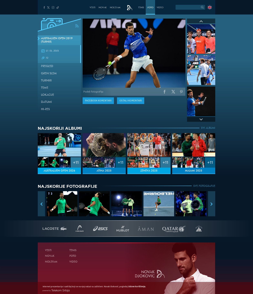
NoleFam (115, 7)
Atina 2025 (104, 171)
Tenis (141, 7)
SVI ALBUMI (208, 128)
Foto (150, 7)
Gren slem (49, 73)
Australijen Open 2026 (59, 171)
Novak (103, 7)
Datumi (46, 102)
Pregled (47, 66)
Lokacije (47, 95)
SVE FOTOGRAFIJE (204, 186)
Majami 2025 (193, 171)
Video (160, 7)
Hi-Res (45, 109)
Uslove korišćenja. (137, 286)
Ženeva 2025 (148, 171)
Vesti (92, 7)
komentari (98, 100)
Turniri (46, 80)
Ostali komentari (130, 100)
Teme (44, 87)
